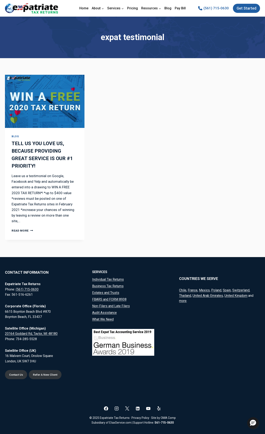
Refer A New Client (48, 374)
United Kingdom (235, 295)
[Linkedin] (138, 408)
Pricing (132, 8)
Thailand (185, 295)
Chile (182, 290)
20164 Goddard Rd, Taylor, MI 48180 (31, 333)
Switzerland (240, 290)
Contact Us (16, 374)
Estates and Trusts (105, 292)
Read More (22, 230)
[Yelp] (159, 408)
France (193, 290)
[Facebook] (106, 408)
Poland (216, 290)
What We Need (103, 319)
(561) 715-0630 (27, 289)
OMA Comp (168, 417)
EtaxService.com (120, 422)
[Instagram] (116, 408)
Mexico (204, 290)
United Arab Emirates (208, 295)
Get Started (246, 8)
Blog (167, 8)
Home (83, 8)
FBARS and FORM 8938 (109, 299)
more (183, 300)
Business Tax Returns (108, 286)
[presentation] (44, 101)
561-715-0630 (164, 422)
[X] (127, 408)
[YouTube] (148, 408)
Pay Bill (180, 8)
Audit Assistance (104, 312)
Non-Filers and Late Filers (111, 306)
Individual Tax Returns (108, 279)
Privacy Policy (140, 417)
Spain (227, 290)
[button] (253, 423)
